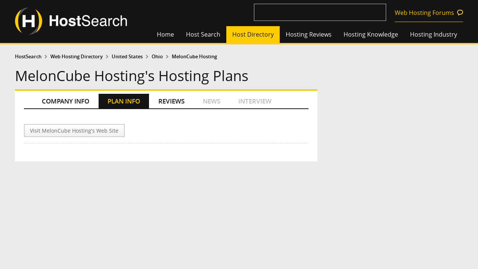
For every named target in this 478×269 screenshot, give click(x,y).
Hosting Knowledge (371, 34)
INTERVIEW (254, 101)
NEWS (211, 101)
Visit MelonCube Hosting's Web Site (74, 130)
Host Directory (253, 34)
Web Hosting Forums (424, 13)
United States (127, 56)
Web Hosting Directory (76, 56)
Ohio (157, 56)
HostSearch (28, 56)
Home (165, 34)
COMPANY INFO (65, 101)
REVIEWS (171, 101)
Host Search (203, 34)
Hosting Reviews (309, 34)
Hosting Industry (433, 34)
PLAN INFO (124, 101)
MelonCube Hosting (194, 56)
